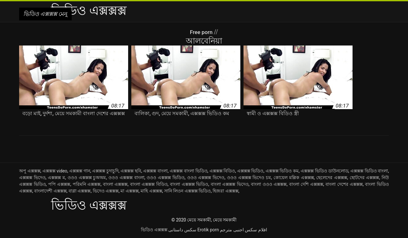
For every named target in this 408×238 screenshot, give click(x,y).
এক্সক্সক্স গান (79, 170)
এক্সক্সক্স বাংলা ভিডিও (188, 170)
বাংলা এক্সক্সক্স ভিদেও (230, 184)
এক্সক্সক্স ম (56, 177)
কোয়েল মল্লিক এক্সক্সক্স (293, 177)
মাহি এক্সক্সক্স (151, 190)
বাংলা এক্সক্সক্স (115, 184)
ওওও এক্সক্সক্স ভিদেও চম (249, 177)
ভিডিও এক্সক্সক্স (154, 229)
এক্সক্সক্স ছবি (130, 170)
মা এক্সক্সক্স (129, 190)
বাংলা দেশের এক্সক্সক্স (344, 184)
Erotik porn (208, 229)
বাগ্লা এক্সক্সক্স (80, 190)
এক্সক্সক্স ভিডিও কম (282, 170)
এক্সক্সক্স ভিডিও (250, 170)
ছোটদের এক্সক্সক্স (364, 177)
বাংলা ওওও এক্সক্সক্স (269, 184)
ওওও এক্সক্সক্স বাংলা (126, 177)
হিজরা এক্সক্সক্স (225, 190)
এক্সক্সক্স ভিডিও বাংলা (369, 170)
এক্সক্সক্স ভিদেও (32, 177)
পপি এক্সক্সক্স (59, 184)
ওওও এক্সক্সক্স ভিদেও (206, 177)
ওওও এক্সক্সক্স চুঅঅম (87, 177)
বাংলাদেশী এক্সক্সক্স (50, 190)
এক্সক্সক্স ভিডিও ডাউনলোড (324, 170)
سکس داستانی (182, 229)
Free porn (201, 32)
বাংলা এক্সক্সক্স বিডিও (149, 184)
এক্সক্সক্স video (54, 170)
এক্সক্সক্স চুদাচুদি (105, 170)
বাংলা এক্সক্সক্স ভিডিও (189, 184)
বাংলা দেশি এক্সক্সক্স (306, 184)
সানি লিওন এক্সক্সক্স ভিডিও (187, 190)
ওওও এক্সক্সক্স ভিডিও (166, 177)
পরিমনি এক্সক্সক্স (87, 184)
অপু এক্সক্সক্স (29, 170)
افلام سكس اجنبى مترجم (243, 229)
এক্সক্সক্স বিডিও (222, 170)
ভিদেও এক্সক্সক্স (106, 190)
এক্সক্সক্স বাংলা (155, 170)
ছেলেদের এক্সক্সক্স (331, 177)
